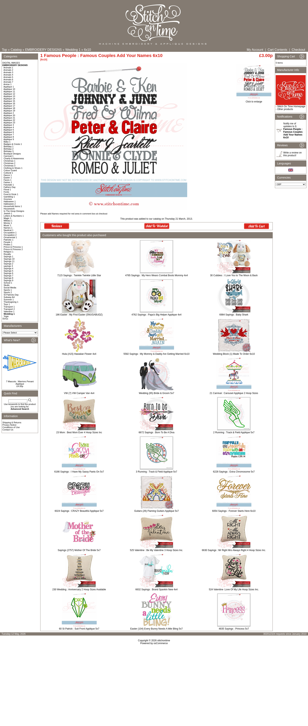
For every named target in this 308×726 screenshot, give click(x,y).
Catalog (16, 49)
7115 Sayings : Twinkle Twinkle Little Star (79, 275)
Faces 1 (7, 180)
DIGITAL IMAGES (11, 63)
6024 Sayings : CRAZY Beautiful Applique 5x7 (79, 511)
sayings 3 (8, 266)
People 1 (8, 242)
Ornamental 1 (10, 237)
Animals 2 (8, 70)
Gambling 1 (9, 196)
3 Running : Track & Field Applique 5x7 (156, 471)
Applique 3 (9, 125)
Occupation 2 (10, 235)
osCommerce (161, 643)
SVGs (5, 318)
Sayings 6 (8, 273)
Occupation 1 (10, 232)
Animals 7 (8, 82)
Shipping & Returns (11, 422)
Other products (285, 109)
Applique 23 (9, 122)
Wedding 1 (72, 49)
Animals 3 (8, 72)
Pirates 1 (8, 244)
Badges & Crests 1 (13, 144)
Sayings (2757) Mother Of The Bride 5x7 (79, 550)
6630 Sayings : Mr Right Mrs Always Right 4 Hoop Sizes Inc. (234, 550)
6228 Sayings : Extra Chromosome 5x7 (234, 471)
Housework (9, 208)
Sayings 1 (8, 256)
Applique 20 (9, 115)
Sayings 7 (8, 275)
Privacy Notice (9, 425)
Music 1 (7, 225)
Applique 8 (9, 137)
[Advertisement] (154, 679)
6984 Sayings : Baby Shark (233, 314)
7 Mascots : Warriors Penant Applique (19, 382)
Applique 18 (9, 108)
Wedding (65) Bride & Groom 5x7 (156, 393)
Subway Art (9, 297)
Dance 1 (8, 175)
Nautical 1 (8, 230)
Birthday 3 (9, 151)
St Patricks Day (11, 295)
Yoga (6, 316)
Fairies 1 (8, 182)
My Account (255, 49)
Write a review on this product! (292, 154)
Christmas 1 (9, 161)
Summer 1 (9, 299)
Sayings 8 (8, 278)
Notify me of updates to (293, 130)
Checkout (298, 49)
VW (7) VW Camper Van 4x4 (79, 393)
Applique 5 (9, 130)
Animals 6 (8, 79)
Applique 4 (9, 127)
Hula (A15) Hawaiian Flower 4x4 (79, 354)
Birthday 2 (9, 149)
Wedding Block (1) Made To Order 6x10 (234, 354)
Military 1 (8, 220)
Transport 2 (9, 309)
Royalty (7, 254)
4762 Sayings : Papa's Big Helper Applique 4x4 (156, 314)
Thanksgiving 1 (11, 302)
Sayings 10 (9, 259)
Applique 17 (9, 106)
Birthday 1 (9, 146)
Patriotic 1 (8, 240)
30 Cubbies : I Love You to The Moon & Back (234, 275)
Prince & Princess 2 (13, 249)
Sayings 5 (8, 271)
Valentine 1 (9, 311)
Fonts (6, 192)
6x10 (87, 49)
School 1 (8, 283)
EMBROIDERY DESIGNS (43, 49)
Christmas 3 (9, 165)
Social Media (10, 287)
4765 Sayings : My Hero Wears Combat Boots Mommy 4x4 (156, 275)
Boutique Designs (12, 153)
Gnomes (8, 199)
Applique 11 (9, 91)
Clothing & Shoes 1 (13, 168)
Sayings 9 (8, 280)
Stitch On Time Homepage (291, 106)
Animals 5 (8, 77)
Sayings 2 (8, 263)
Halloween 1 (10, 201)
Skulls (6, 285)
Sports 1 (8, 290)
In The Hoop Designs (14, 211)
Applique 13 (9, 96)
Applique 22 (9, 120)
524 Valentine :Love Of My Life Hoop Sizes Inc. (234, 589)
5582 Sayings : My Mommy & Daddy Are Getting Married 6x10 (157, 354)
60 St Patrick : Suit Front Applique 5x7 (79, 628)
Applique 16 (9, 103)
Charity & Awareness (14, 158)
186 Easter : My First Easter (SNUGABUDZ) (79, 314)
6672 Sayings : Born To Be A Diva (156, 432)
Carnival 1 (9, 156)
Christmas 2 (9, 163)
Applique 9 (9, 139)
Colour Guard (10, 170)
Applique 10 (9, 89)
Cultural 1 (8, 173)
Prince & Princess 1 (13, 247)
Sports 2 (8, 292)
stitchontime (163, 640)
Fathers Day (10, 187)
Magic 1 (7, 218)
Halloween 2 (10, 204)
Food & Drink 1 (11, 194)
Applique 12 (9, 94)
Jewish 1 (8, 213)
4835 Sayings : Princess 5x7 (234, 628)
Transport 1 (9, 307)
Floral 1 (7, 189)
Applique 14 (9, 98)
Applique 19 (9, 110)
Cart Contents (277, 49)
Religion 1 (8, 252)
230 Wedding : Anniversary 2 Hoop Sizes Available (79, 589)
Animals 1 (8, 67)
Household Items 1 (13, 206)
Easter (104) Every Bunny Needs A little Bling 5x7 (156, 628)
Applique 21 (9, 118)
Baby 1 (7, 141)
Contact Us (7, 429)
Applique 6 (9, 132)
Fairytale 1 (9, 185)
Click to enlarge (253, 100)
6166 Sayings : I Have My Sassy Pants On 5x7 (79, 471)
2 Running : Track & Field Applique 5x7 (234, 432)
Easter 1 (8, 177)
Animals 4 (8, 75)
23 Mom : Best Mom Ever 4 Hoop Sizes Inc (79, 432)
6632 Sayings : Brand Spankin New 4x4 (156, 589)
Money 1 (8, 223)
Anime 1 (8, 84)
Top (4, 49)
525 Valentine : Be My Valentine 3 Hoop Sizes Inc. (156, 550)
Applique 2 (9, 113)
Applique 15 (9, 101)
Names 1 (8, 228)
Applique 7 (9, 134)
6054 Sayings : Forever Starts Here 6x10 (233, 511)
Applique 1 (9, 86)
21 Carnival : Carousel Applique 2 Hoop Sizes (234, 393)
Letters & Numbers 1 (14, 216)
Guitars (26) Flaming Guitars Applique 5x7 (156, 511)
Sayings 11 (9, 261)
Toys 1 (7, 304)
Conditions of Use (11, 427)
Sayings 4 (8, 268)
